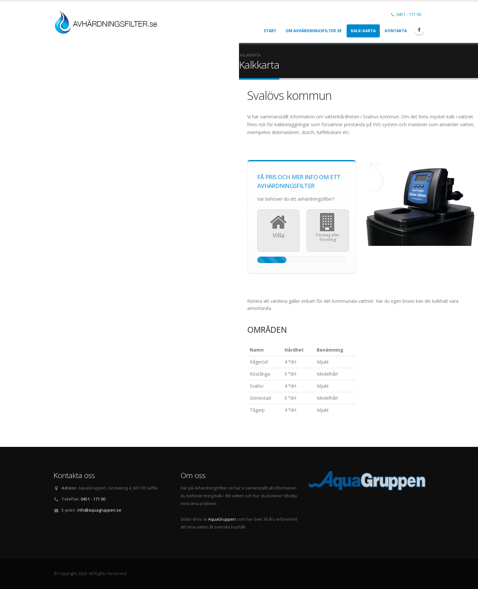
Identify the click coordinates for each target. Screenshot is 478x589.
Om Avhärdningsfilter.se (313, 30)
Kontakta (396, 30)
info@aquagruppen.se (99, 510)
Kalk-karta (363, 30)
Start (270, 30)
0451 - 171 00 (408, 14)
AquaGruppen (222, 519)
